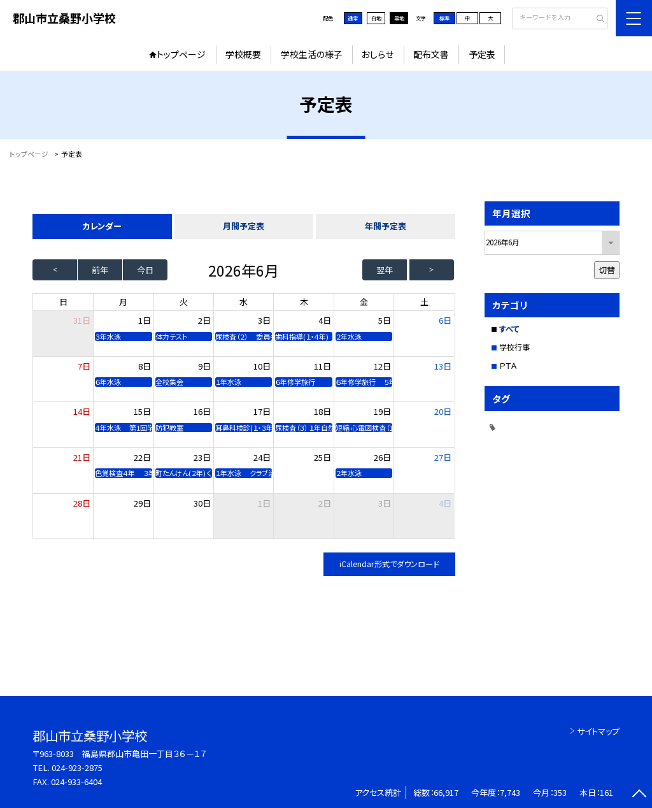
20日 (442, 411)
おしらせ (377, 54)
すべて (509, 329)
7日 (84, 366)
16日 (202, 411)
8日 (144, 366)
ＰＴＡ (507, 366)
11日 (322, 366)
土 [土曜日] (424, 302)
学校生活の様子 (312, 54)
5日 (384, 320)
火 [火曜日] (184, 302)
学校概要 (243, 54)
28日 (81, 503)
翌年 (384, 270)
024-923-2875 (77, 767)
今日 (145, 270)
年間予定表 (385, 226)
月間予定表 (243, 226)
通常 (353, 18)
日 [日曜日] (63, 302)
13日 (442, 366)
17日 (262, 411)
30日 (202, 503)
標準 (444, 18)
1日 (144, 320)
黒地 (399, 18)
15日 (142, 411)
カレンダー (102, 226)
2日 (204, 320)
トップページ (181, 54)
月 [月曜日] (123, 302)
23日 (202, 457)
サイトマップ (598, 731)
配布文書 (431, 54)
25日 (322, 457)
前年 (100, 270)
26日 (382, 457)
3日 (264, 320)
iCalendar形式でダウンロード (389, 564)
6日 (445, 320)
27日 (442, 457)
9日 (204, 366)
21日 (81, 457)
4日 (324, 320)
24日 (262, 457)
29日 (142, 503)
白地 (376, 18)
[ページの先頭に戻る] (639, 795)
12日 (382, 366)
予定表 (482, 54)
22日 (142, 457)
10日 (262, 366)
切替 (607, 270)
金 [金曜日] (364, 302)
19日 (382, 411)
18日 (322, 411)
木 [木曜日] (304, 302)
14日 (81, 411)
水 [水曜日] (243, 302)
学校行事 (514, 347)
